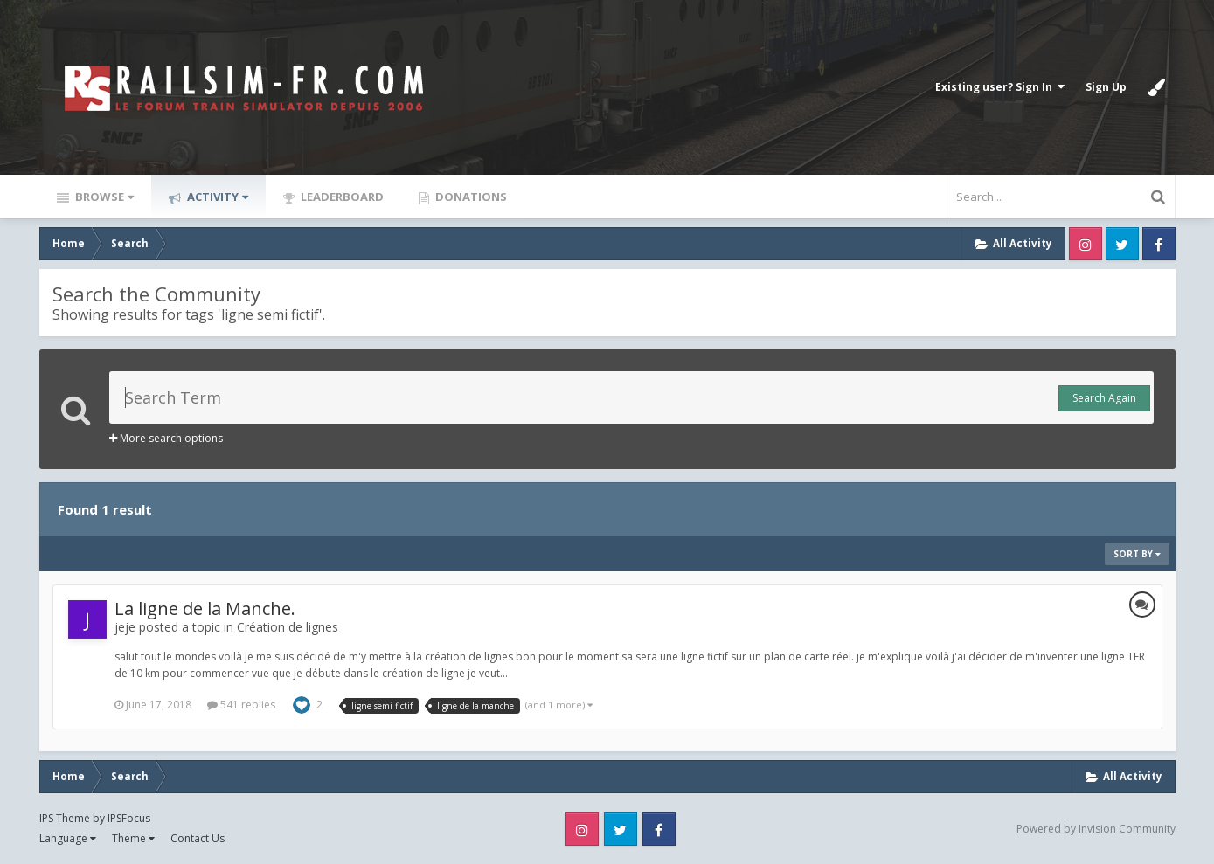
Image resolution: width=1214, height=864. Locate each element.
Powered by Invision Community (1096, 828)
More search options (166, 438)
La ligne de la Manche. (204, 608)
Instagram (1085, 243)
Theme (133, 838)
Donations (470, 196)
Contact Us (197, 838)
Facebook (1159, 243)
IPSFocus (129, 818)
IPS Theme (64, 818)
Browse (103, 196)
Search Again (1104, 398)
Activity (216, 196)
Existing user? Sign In (1000, 86)
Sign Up (1106, 86)
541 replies (241, 704)
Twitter (1122, 243)
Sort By (1137, 554)
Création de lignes (287, 627)
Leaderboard (341, 196)
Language (67, 838)
